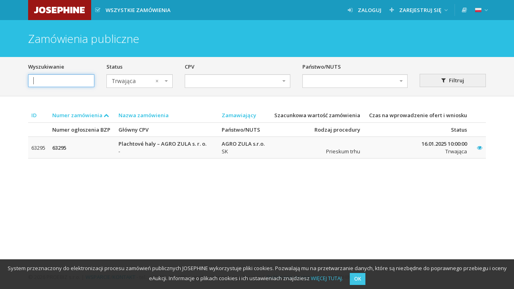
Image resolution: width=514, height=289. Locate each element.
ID (34, 115)
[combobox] (139, 81)
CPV (189, 66)
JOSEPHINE (59, 10)
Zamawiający (239, 115)
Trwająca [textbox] (135, 81)
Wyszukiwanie (46, 66)
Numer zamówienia (80, 115)
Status (114, 66)
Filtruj (452, 80)
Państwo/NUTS (321, 66)
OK (357, 278)
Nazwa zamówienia (143, 115)
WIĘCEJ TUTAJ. (327, 278)
